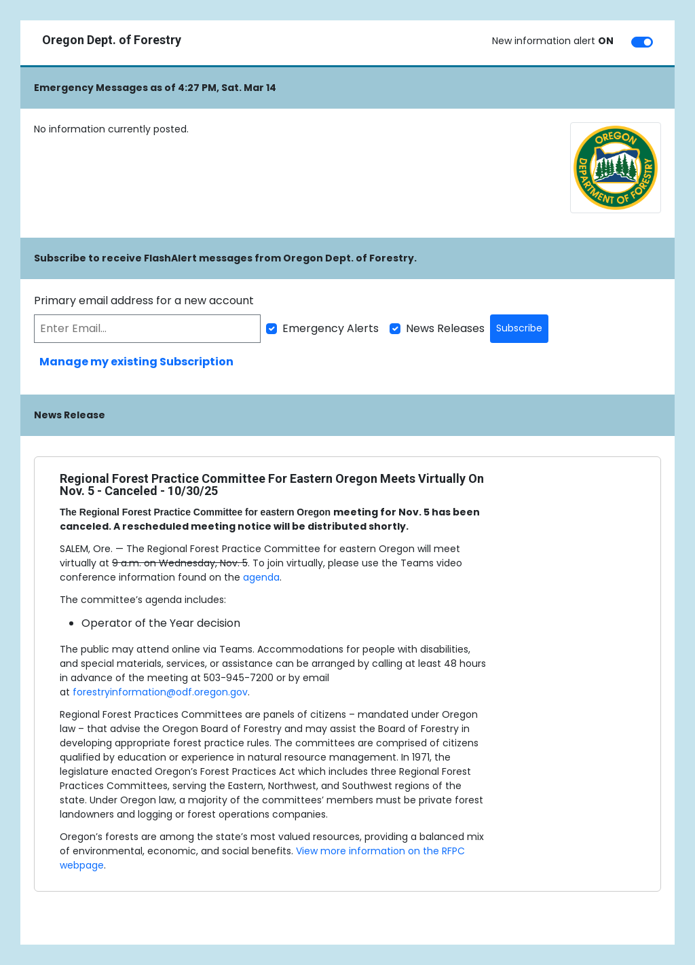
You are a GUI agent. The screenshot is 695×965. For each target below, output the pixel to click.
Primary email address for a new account (144, 300)
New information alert (553, 41)
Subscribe (519, 328)
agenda (261, 577)
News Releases (445, 328)
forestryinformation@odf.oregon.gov (160, 692)
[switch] (642, 42)
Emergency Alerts (330, 328)
